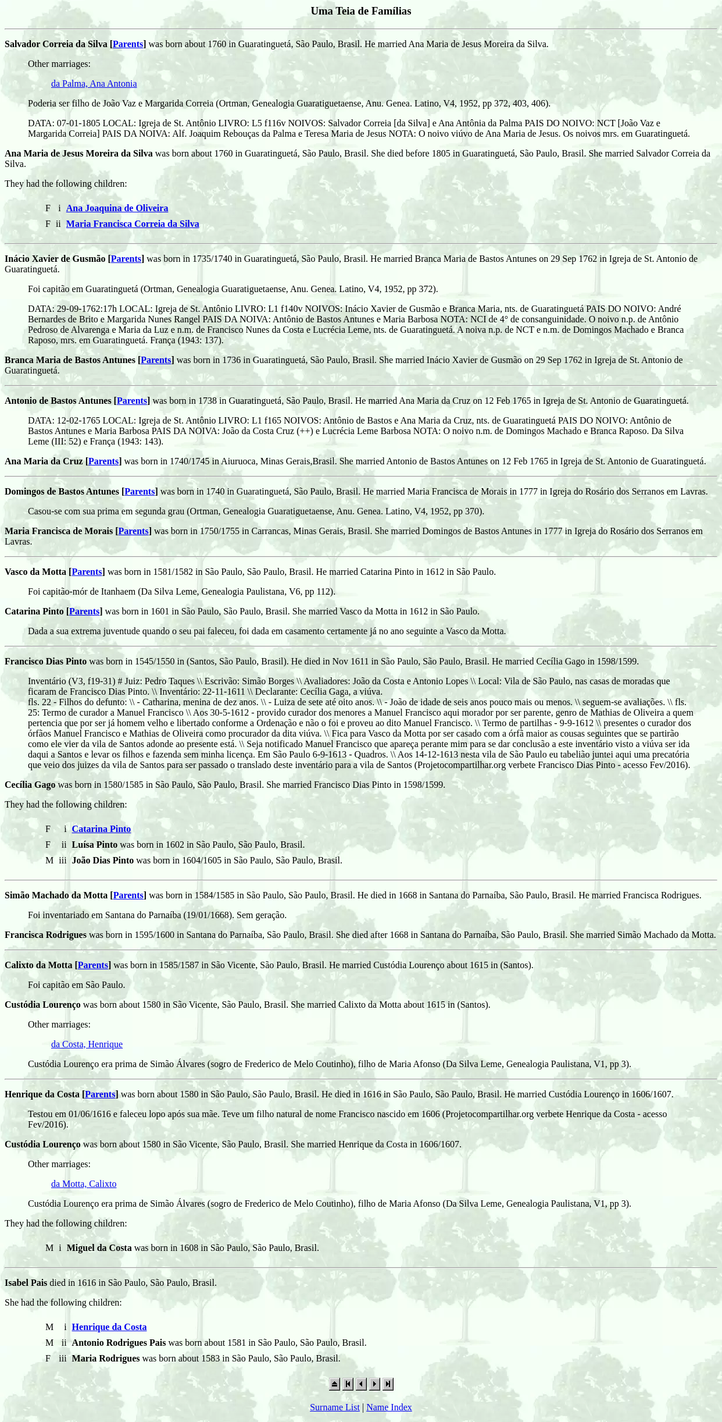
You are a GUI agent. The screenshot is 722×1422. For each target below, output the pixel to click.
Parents (128, 44)
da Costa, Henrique (87, 1044)
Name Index (389, 1407)
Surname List (335, 1407)
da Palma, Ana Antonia (94, 83)
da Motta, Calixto (83, 1184)
